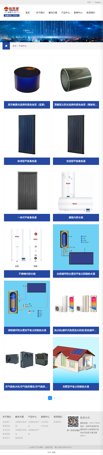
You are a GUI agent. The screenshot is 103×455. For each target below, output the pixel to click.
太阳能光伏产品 (33, 432)
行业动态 (44, 426)
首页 (27, 12)
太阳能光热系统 (21, 424)
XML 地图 (51, 452)
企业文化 (6, 430)
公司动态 (44, 422)
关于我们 (40, 12)
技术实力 (6, 438)
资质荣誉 (6, 434)
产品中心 (65, 12)
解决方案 (53, 12)
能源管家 (19, 438)
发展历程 (6, 426)
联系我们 (91, 12)
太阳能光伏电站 (21, 432)
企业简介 (6, 422)
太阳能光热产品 (33, 424)
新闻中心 (78, 12)
